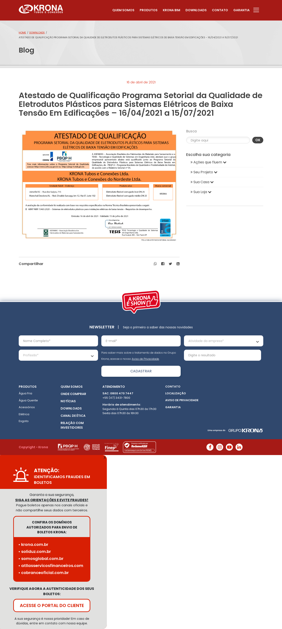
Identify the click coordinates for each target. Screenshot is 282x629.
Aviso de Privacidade (145, 359)
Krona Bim (171, 10)
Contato (220, 10)
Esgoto (24, 421)
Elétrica (24, 414)
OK (257, 140)
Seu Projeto (204, 172)
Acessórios (27, 407)
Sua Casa (202, 182)
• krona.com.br (33, 544)
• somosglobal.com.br (40, 558)
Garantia (241, 10)
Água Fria (25, 393)
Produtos (149, 10)
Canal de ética (73, 415)
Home (22, 32)
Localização (175, 393)
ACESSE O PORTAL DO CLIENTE (52, 605)
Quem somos (123, 10)
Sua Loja (201, 191)
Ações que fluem (208, 162)
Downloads (196, 10)
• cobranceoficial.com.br (43, 572)
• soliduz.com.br (34, 551)
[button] (155, 264)
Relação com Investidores (72, 425)
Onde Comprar (73, 394)
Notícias (68, 401)
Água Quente (28, 400)
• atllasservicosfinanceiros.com (50, 565)
